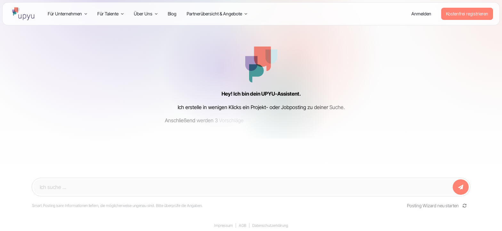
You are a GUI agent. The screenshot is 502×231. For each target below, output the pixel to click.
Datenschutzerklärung (270, 225)
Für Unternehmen (67, 13)
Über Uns (146, 13)
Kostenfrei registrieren (467, 13)
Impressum (223, 225)
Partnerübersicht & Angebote (217, 13)
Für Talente (110, 13)
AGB (242, 225)
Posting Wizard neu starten (437, 205)
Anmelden (421, 13)
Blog (172, 13)
